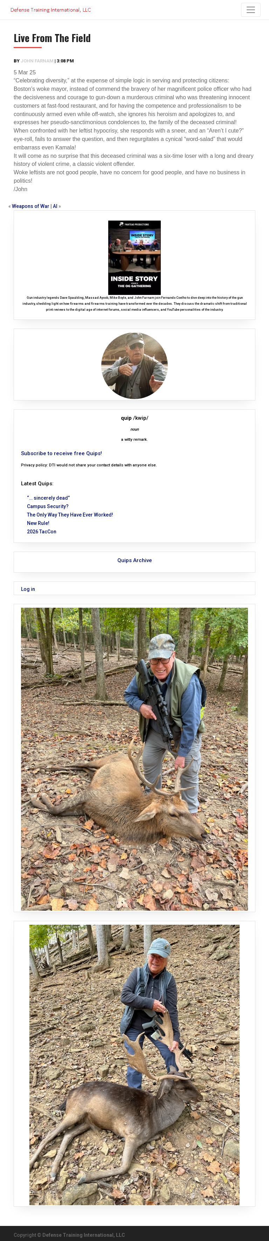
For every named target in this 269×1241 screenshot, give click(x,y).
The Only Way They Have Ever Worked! (70, 515)
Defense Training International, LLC (83, 1235)
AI (55, 206)
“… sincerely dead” (48, 498)
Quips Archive (134, 560)
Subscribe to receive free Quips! (61, 453)
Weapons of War (30, 206)
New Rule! (38, 523)
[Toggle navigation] (251, 10)
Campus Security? (48, 506)
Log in (28, 589)
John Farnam (37, 60)
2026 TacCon (41, 531)
